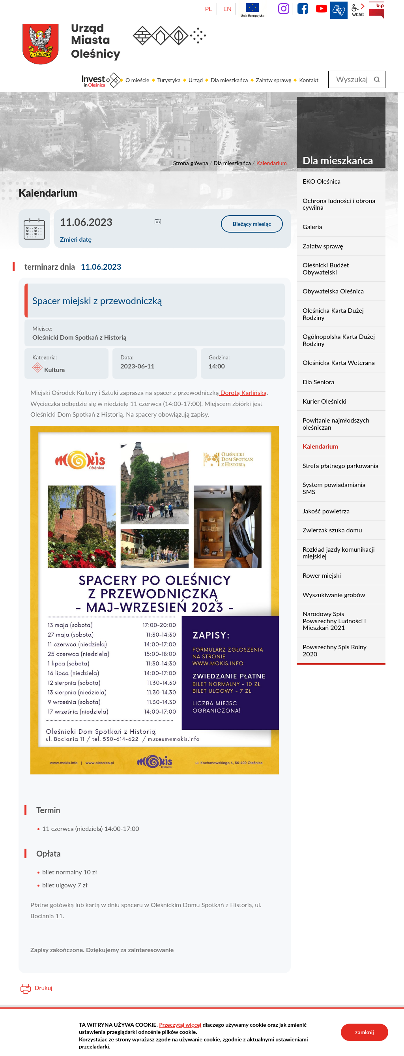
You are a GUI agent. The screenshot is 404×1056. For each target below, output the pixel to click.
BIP (376, 10)
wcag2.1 (358, 10)
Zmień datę (76, 239)
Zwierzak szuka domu (332, 530)
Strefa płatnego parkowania (340, 465)
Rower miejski (322, 575)
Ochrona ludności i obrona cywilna (339, 204)
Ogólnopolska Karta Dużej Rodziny (339, 340)
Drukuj (43, 987)
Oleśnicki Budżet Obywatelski (326, 268)
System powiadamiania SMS (334, 488)
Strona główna (190, 163)
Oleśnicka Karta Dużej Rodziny (333, 313)
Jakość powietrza (326, 511)
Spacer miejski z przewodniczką (97, 300)
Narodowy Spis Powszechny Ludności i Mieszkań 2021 (334, 620)
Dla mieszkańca (232, 163)
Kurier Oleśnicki (324, 401)
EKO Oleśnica (321, 181)
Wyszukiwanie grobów (334, 594)
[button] (157, 222)
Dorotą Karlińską (242, 392)
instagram (283, 8)
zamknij (364, 1032)
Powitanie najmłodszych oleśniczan (336, 423)
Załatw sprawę (323, 246)
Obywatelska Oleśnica (333, 291)
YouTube (321, 8)
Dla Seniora (318, 381)
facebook (302, 8)
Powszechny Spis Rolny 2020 (335, 650)
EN (227, 8)
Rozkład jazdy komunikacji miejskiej (339, 552)
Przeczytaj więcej (180, 1024)
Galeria (312, 226)
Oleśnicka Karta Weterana (339, 362)
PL (208, 8)
